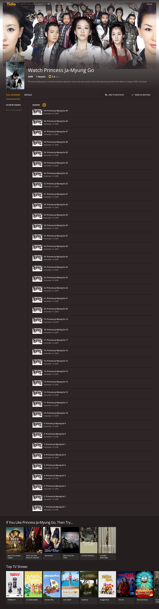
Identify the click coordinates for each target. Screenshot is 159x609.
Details (28, 94)
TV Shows (59, 4)
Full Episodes (13, 94)
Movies (70, 4)
